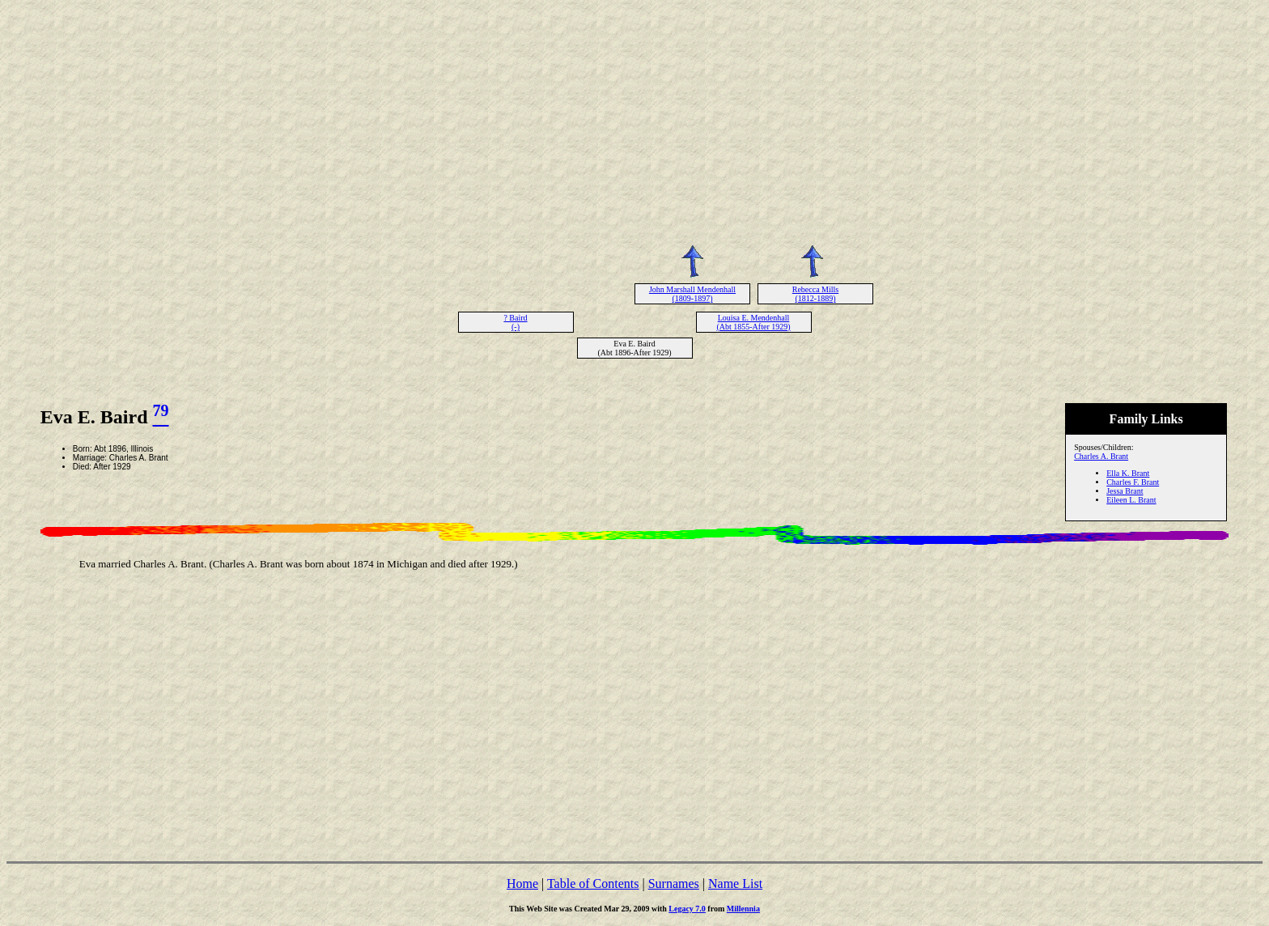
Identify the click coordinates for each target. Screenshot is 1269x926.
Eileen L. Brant (1131, 499)
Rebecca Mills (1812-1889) (815, 294)
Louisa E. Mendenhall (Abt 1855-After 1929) (753, 322)
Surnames (673, 883)
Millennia (743, 908)
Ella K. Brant (1127, 473)
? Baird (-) (515, 322)
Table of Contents (593, 883)
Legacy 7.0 (687, 908)
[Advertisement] (634, 119)
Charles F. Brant (1132, 482)
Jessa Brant (1124, 490)
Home (522, 883)
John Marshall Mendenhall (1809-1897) (692, 294)
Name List (735, 883)
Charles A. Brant (1101, 456)
